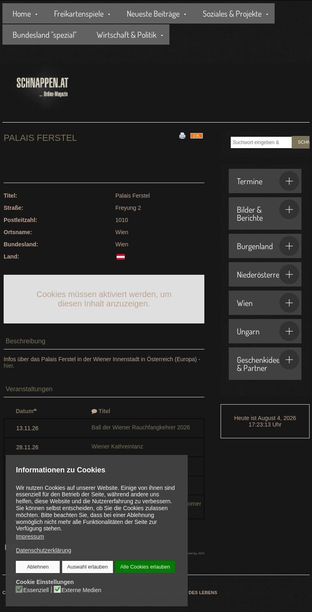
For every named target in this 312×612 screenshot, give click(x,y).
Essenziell (36, 590)
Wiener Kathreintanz (117, 446)
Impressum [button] (30, 536)
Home (22, 13)
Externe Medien (81, 590)
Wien (268, 303)
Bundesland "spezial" (44, 34)
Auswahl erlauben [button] (87, 567)
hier (8, 365)
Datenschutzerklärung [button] (43, 550)
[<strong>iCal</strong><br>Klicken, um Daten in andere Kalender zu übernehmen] (196, 135)
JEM (201, 553)
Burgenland (268, 246)
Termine (268, 181)
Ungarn (268, 331)
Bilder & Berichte (268, 211)
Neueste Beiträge (153, 13)
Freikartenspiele (79, 13)
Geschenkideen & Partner (268, 361)
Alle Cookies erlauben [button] (145, 567)
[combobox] (261, 142)
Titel (104, 411)
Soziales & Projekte (232, 13)
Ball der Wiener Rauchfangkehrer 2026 (140, 427)
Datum (26, 411)
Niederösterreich (268, 274)
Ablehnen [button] (38, 567)
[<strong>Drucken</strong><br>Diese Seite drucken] (182, 135)
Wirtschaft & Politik (126, 34)
